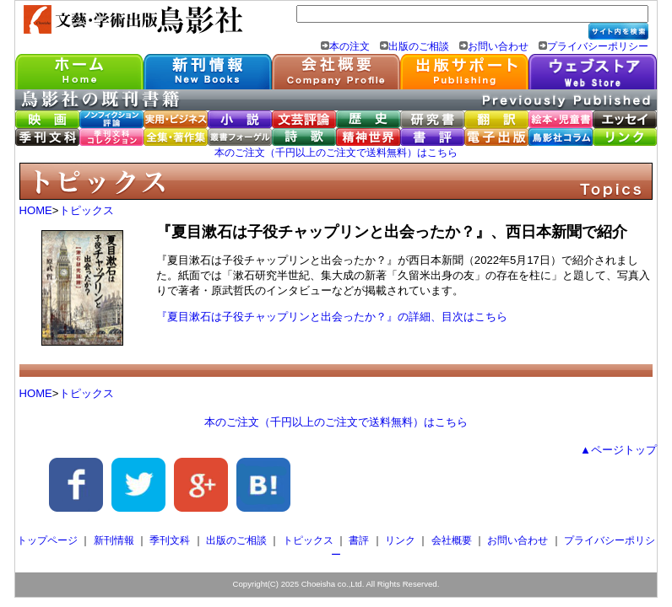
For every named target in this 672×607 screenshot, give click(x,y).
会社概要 (451, 540)
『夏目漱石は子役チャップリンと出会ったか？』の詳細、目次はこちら (331, 316)
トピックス (86, 210)
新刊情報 (114, 540)
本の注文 (349, 46)
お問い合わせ (498, 46)
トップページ (47, 540)
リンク (400, 540)
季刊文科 (169, 540)
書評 (359, 540)
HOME (35, 210)
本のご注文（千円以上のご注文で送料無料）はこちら (336, 152)
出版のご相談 (418, 46)
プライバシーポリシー (597, 46)
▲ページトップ (618, 449)
